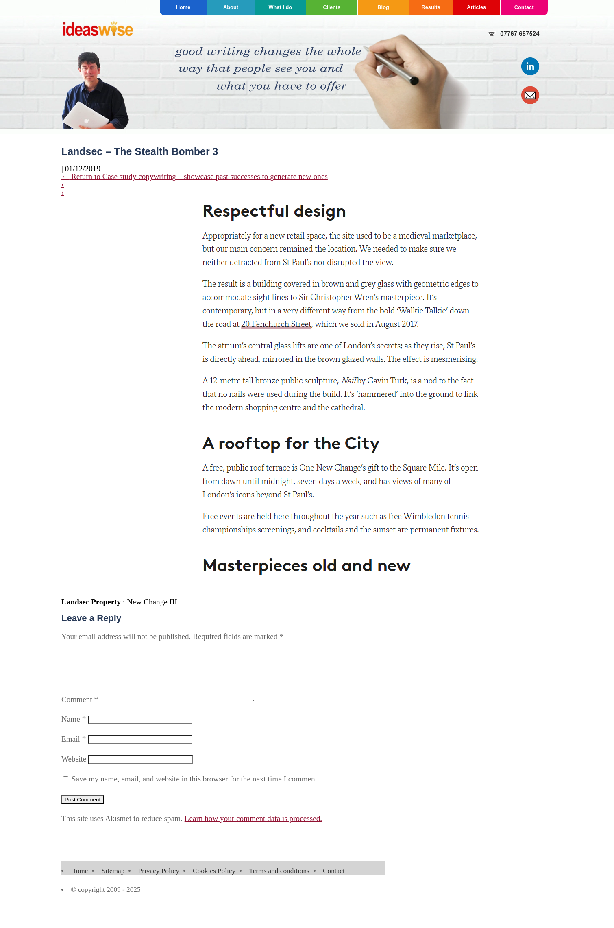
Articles (476, 7)
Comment (79, 709)
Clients (332, 7)
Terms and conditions (279, 880)
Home (183, 7)
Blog (383, 7)
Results (430, 7)
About (230, 7)
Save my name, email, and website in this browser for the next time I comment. (195, 788)
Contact (524, 7)
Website (73, 768)
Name (73, 728)
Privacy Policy (158, 880)
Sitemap (113, 880)
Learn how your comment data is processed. (253, 828)
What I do (280, 7)
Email (73, 748)
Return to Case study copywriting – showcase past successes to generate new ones (194, 176)
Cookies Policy (214, 880)
